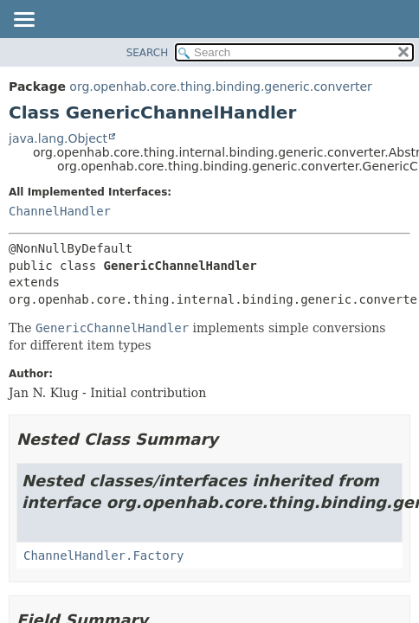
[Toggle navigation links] (23, 21)
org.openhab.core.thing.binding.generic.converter (220, 86)
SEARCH (147, 53)
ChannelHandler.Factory (103, 555)
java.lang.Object (58, 138)
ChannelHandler (60, 211)
